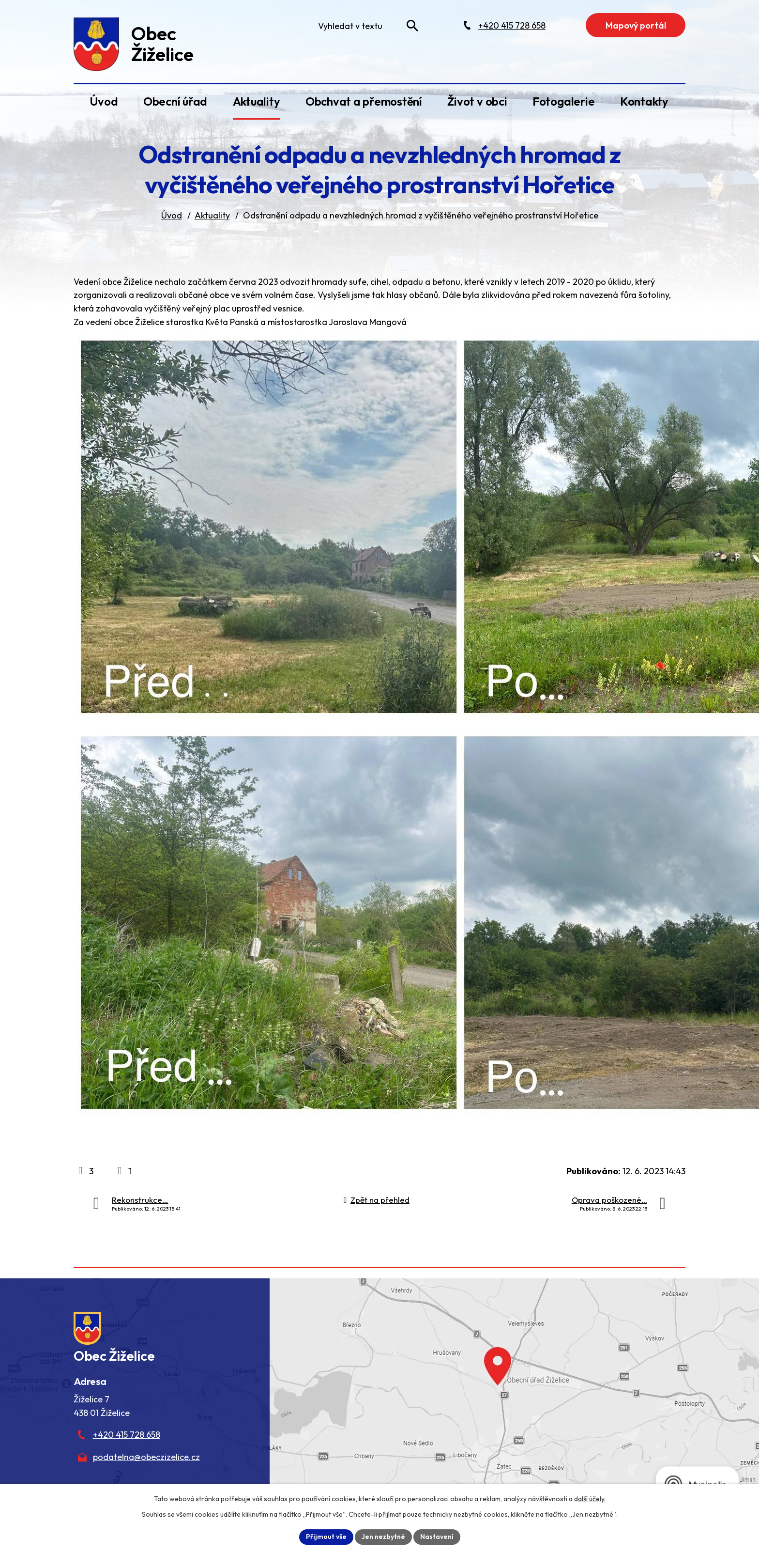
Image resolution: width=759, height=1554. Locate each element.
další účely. (590, 1498)
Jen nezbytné (383, 1536)
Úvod (104, 101)
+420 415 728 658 (126, 1434)
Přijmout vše (326, 1536)
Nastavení (437, 1536)
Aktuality (256, 101)
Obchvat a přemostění (363, 101)
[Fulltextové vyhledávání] (365, 25)
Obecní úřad (175, 101)
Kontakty (644, 101)
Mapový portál (636, 25)
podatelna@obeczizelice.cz (146, 1456)
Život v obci (477, 101)
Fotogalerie (563, 101)
